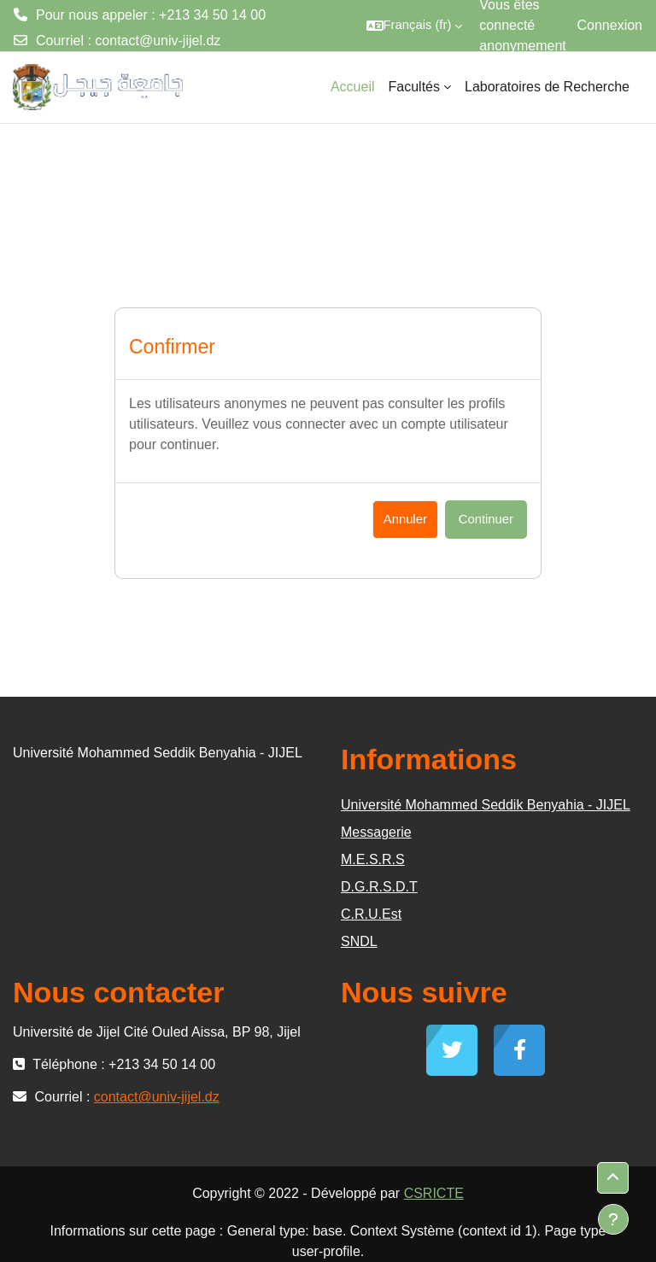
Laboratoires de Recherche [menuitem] (547, 86)
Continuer (486, 519)
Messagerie (376, 832)
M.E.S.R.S (373, 859)
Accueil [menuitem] (353, 86)
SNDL (359, 941)
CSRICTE (434, 1193)
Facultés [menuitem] (414, 86)
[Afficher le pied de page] (613, 1219)
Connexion (610, 25)
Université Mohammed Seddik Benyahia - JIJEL (485, 805)
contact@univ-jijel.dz (157, 40)
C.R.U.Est (371, 914)
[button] (414, 25)
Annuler (405, 519)
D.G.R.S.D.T (379, 886)
